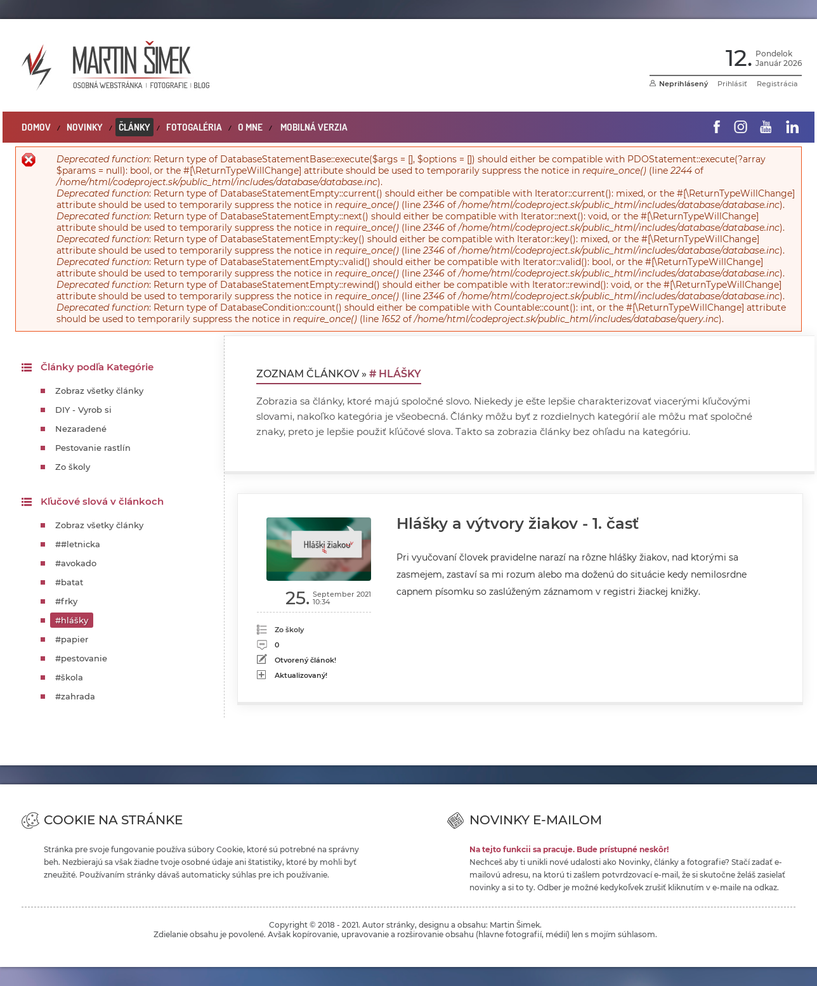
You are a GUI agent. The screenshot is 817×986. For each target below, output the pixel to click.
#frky (66, 601)
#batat (69, 582)
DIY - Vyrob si (83, 410)
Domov (36, 127)
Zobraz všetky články (99, 391)
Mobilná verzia (314, 127)
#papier (71, 639)
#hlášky (71, 620)
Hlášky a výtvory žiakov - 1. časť (517, 523)
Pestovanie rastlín (93, 448)
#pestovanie (81, 658)
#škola (69, 677)
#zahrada (75, 696)
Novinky (85, 127)
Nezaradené (81, 429)
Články (134, 127)
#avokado (75, 563)
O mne (250, 127)
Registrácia (777, 83)
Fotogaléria (194, 127)
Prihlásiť (732, 83)
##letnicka (77, 544)
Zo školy (72, 467)
